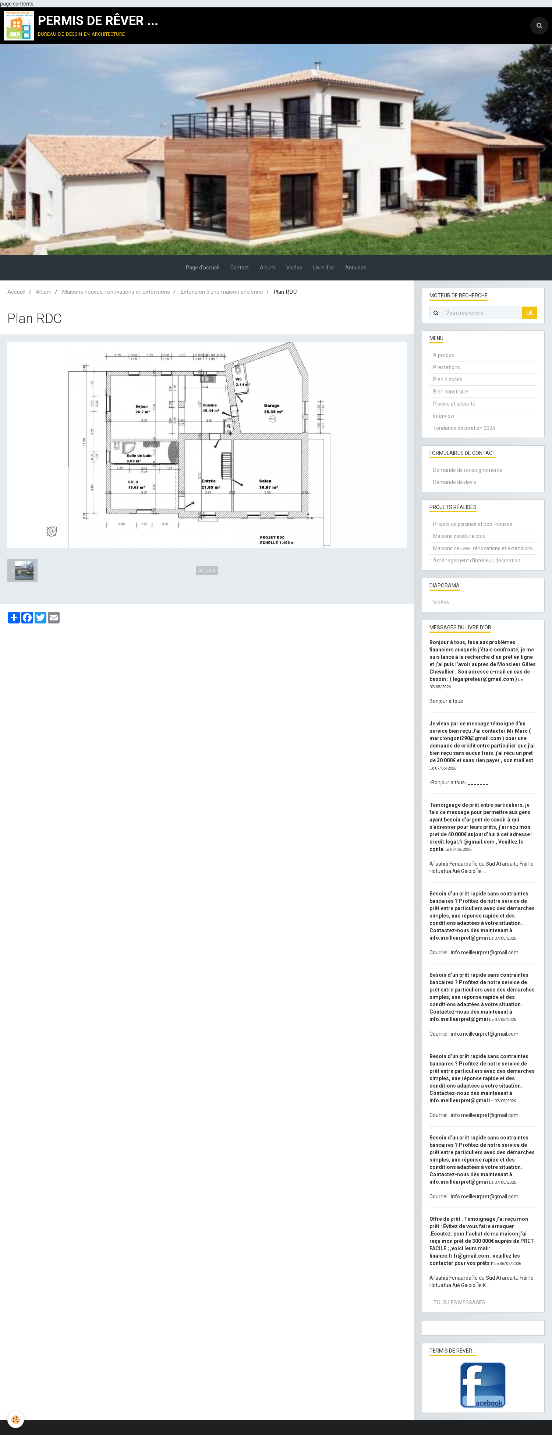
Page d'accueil (202, 268)
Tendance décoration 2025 (464, 428)
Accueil (16, 292)
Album (267, 268)
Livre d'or (323, 268)
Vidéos (294, 268)
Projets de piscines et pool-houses (472, 524)
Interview (443, 416)
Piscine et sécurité (454, 404)
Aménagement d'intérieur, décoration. (477, 560)
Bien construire (450, 392)
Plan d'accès (447, 379)
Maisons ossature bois (459, 536)
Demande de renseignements (467, 470)
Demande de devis (454, 482)
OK (529, 313)
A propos (443, 355)
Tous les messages (459, 1302)
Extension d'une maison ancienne (221, 292)
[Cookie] (15, 1419)
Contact (239, 268)
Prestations (446, 367)
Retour (207, 570)
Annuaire (356, 268)
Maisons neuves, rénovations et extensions (116, 292)
